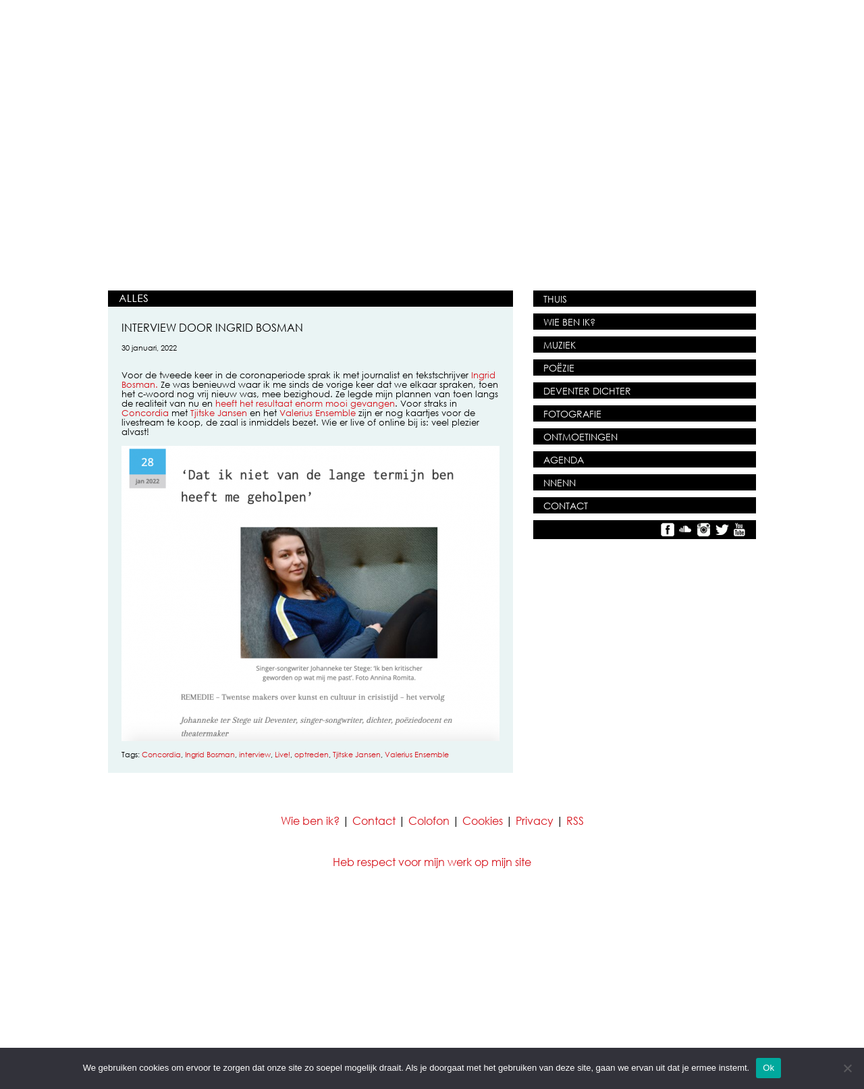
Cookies (482, 820)
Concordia (145, 413)
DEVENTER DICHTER (587, 390)
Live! (282, 754)
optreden (311, 754)
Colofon (429, 820)
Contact (374, 820)
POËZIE (558, 367)
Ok (768, 1068)
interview (255, 754)
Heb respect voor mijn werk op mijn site (432, 862)
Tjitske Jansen (218, 413)
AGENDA (563, 459)
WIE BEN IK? (569, 321)
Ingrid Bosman (210, 754)
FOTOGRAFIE (572, 413)
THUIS (555, 299)
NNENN (559, 482)
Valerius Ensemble (317, 413)
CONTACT (565, 505)
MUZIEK (559, 344)
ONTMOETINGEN (580, 436)
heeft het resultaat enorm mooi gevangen (305, 403)
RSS (575, 820)
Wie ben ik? (310, 820)
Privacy (535, 820)
